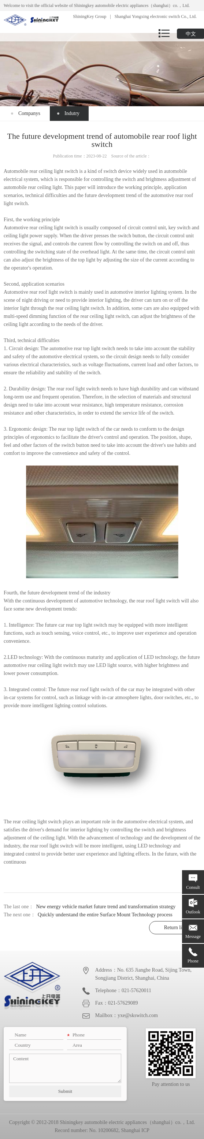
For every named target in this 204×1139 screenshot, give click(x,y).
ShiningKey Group (89, 16)
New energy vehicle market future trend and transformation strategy (105, 906)
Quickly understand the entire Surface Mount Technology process (105, 914)
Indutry (71, 113)
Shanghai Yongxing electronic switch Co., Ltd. (156, 16)
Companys (29, 113)
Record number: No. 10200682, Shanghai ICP (102, 1130)
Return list (175, 927)
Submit (65, 1091)
